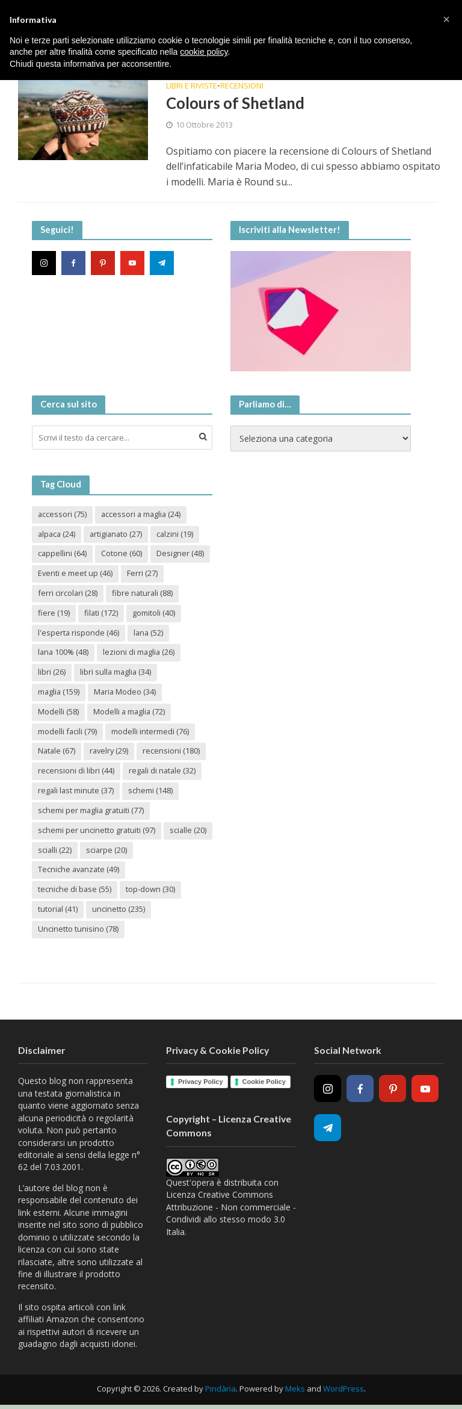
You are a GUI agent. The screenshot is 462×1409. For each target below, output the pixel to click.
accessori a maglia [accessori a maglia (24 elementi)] (142, 514)
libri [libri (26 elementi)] (52, 672)
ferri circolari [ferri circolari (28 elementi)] (68, 593)
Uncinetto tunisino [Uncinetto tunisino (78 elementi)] (78, 929)
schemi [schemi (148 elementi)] (151, 791)
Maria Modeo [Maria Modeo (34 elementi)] (126, 692)
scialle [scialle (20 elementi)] (56, 850)
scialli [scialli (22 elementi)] (107, 850)
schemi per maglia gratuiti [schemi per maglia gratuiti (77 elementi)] (92, 811)
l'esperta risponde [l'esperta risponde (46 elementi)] (79, 632)
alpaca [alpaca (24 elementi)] (57, 533)
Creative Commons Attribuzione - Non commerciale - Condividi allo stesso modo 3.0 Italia (231, 1215)
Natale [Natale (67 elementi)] (57, 751)
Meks (295, 1389)
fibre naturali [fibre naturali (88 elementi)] (143, 593)
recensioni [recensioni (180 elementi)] (173, 751)
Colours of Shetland (236, 103)
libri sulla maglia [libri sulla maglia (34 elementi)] (116, 672)
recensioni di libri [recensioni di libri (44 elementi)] (76, 771)
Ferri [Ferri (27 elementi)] (142, 573)
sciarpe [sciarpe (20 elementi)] (159, 850)
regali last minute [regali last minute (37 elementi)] (76, 791)
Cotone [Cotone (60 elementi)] (122, 553)
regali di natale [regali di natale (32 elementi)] (163, 771)
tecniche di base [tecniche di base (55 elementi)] (75, 890)
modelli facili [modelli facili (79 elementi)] (67, 731)
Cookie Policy (264, 1082)
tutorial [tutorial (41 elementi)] (58, 910)
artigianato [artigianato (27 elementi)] (118, 533)
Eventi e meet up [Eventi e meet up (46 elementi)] (75, 573)
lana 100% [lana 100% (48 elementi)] (64, 652)
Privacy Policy (200, 1082)
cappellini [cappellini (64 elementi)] (62, 553)
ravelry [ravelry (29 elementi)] (111, 751)
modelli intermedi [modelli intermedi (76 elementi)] (150, 731)
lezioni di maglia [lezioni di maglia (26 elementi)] (140, 652)
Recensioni (241, 86)
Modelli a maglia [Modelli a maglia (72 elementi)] (130, 712)
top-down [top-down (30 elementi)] (151, 890)
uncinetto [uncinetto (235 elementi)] (119, 910)
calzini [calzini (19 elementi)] (178, 533)
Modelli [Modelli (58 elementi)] (58, 712)
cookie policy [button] (203, 52)
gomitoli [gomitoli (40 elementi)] (154, 613)
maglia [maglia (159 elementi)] (59, 692)
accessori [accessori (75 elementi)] (62, 514)
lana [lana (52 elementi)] (149, 632)
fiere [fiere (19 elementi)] (54, 613)
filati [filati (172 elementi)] (101, 613)
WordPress (343, 1389)
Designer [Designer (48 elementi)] (181, 553)
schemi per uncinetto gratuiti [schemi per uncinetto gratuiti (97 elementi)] (97, 830)
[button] (446, 19)
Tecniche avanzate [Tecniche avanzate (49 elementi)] (79, 870)
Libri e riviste (191, 86)
